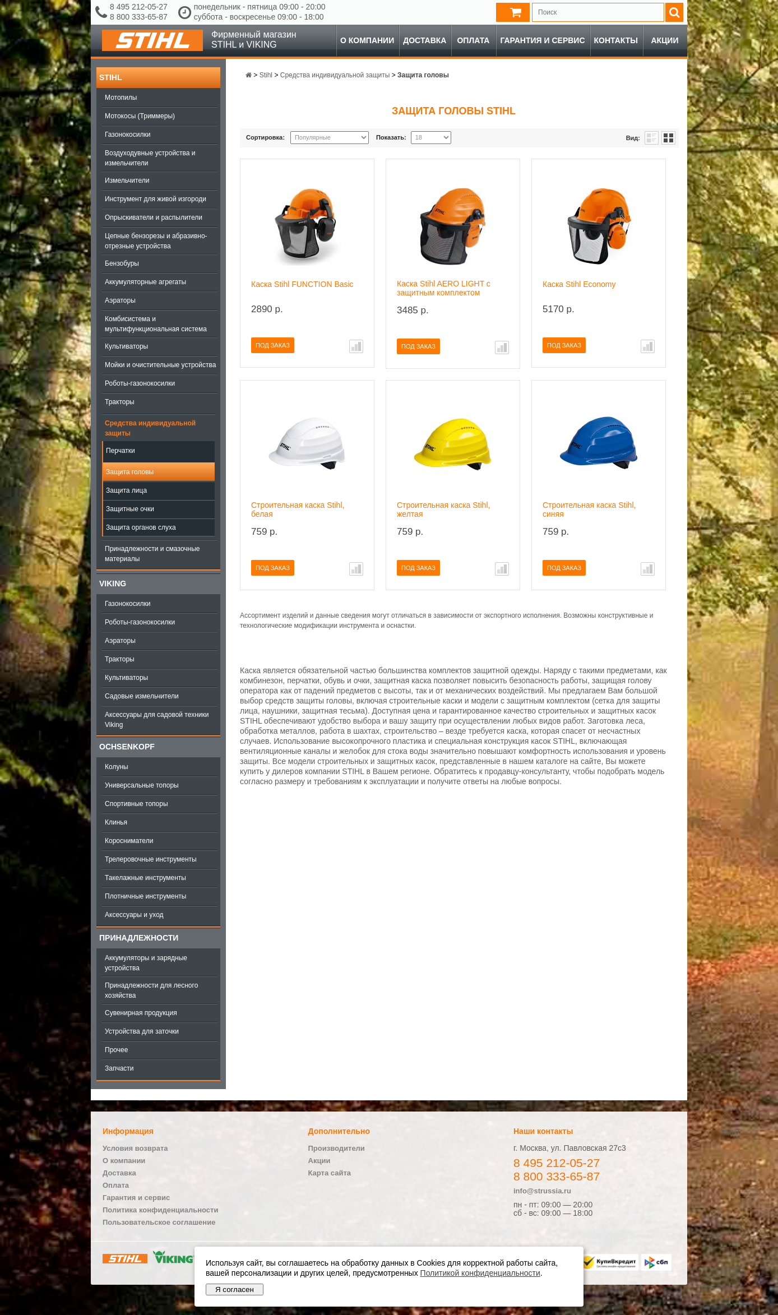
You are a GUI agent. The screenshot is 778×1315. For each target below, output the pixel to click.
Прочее (116, 1050)
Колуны (116, 767)
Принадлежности (138, 937)
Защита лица (126, 490)
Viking (112, 583)
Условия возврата (135, 1148)
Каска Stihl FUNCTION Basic (302, 284)
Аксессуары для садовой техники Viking (157, 720)
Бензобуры (122, 263)
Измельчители (127, 180)
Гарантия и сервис (542, 40)
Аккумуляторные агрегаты (145, 282)
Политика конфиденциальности (160, 1210)
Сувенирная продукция (141, 1013)
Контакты (616, 40)
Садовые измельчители (142, 696)
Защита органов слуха (141, 527)
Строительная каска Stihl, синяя (589, 509)
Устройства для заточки (142, 1031)
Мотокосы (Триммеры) (140, 116)
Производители (336, 1148)
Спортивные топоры (136, 804)
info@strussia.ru (542, 1191)
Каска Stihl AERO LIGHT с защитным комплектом (443, 288)
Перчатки (120, 451)
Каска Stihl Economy (579, 284)
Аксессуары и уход (134, 915)
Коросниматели (129, 841)
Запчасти (119, 1068)
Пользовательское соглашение (159, 1222)
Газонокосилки (127, 134)
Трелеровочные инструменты (151, 859)
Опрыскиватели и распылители (153, 217)
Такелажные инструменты (145, 878)
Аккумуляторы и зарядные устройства (146, 963)
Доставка (424, 40)
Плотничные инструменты (145, 896)
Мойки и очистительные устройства (160, 365)
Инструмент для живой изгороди (155, 199)
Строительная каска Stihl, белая (297, 509)
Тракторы (120, 402)
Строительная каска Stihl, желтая (443, 509)
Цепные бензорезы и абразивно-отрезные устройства (156, 241)
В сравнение (356, 346)
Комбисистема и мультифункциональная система (156, 324)
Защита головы (130, 472)
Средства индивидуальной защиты (150, 428)
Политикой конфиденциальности (480, 1272)
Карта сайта (329, 1173)
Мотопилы (121, 97)
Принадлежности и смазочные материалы (152, 554)
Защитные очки (130, 509)
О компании (367, 40)
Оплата (473, 40)
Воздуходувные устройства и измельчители (150, 158)
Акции (664, 40)
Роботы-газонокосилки (140, 383)
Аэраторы (120, 300)
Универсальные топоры (142, 785)
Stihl (110, 77)
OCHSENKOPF (127, 746)
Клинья (116, 822)
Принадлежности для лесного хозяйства (151, 990)
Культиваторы (126, 346)
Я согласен (234, 1289)
